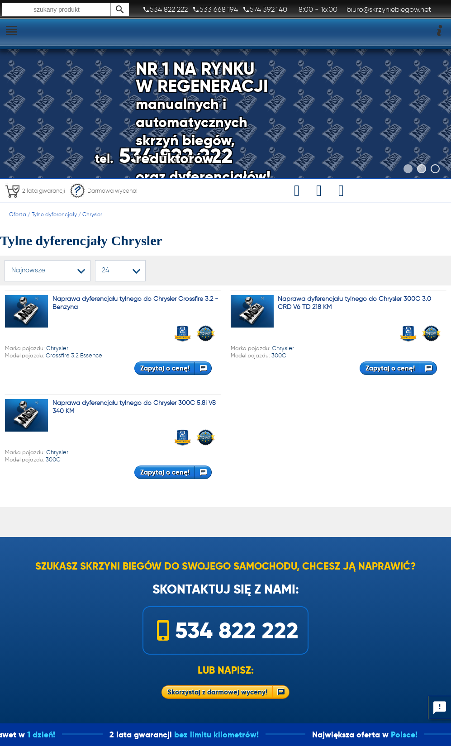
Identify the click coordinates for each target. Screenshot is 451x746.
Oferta (17, 214)
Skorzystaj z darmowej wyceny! (217, 692)
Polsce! (418, 734)
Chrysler (92, 214)
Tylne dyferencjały (54, 214)
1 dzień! (55, 734)
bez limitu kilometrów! (230, 734)
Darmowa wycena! (104, 191)
